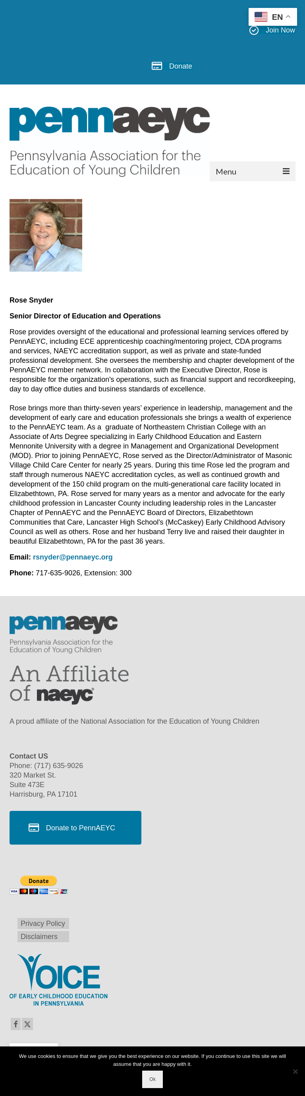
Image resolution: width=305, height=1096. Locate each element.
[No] (295, 1071)
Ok (152, 1079)
